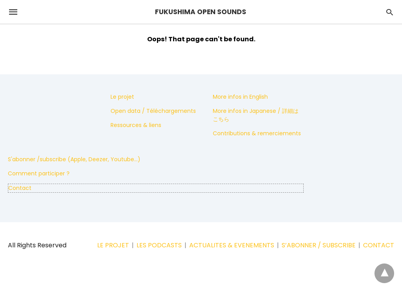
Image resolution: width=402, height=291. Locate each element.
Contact (19, 188)
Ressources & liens (136, 125)
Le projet (122, 97)
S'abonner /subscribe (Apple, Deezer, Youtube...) (74, 159)
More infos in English (240, 97)
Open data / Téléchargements (153, 111)
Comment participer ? (39, 173)
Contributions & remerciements (257, 133)
